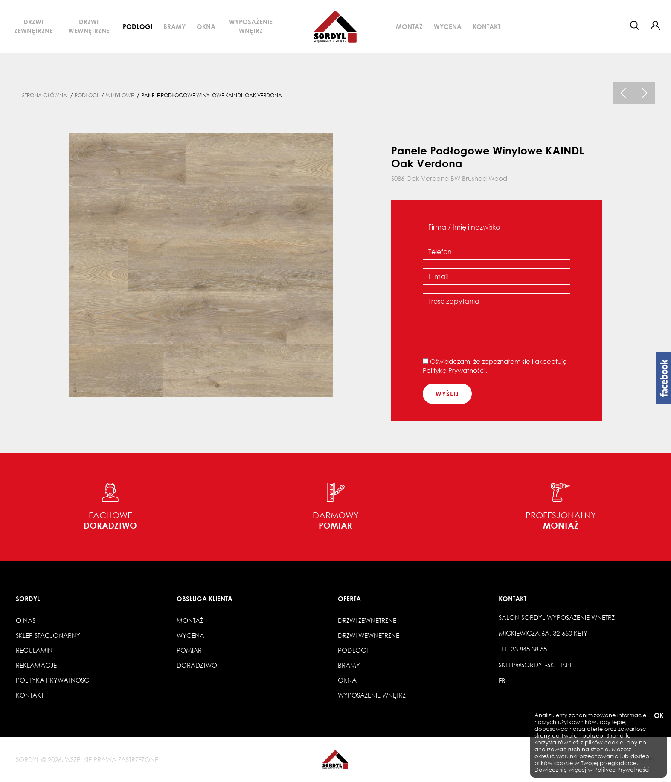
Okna (206, 26)
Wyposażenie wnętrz (251, 26)
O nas (25, 620)
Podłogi (137, 26)
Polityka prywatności (53, 680)
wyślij (447, 394)
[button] (655, 25)
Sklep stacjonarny (48, 635)
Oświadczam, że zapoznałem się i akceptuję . (495, 366)
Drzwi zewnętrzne (33, 26)
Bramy (174, 26)
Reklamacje (36, 665)
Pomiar (189, 650)
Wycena (448, 26)
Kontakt (486, 26)
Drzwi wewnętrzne (89, 26)
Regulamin (34, 650)
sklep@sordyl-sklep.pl (536, 664)
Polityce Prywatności (622, 769)
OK (658, 715)
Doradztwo (197, 665)
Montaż (409, 26)
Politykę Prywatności (454, 370)
